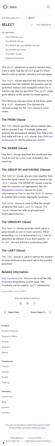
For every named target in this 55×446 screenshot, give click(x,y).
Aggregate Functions (13, 190)
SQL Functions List (12, 278)
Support (5, 347)
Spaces (5, 372)
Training (5, 382)
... (24, 18)
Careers (5, 407)
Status (5, 352)
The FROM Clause (13, 37)
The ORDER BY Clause (15, 50)
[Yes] (20, 303)
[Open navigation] (48, 7)
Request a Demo (9, 336)
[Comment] (34, 303)
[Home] (10, 7)
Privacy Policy (15, 428)
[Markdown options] (32, 25)
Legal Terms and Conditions (38, 441)
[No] (27, 303)
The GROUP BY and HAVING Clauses (22, 45)
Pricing (5, 341)
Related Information (14, 58)
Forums (5, 366)
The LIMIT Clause (13, 54)
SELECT (29, 70)
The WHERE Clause (14, 41)
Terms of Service (33, 428)
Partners (6, 413)
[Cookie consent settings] (3, 442)
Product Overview (10, 331)
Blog (4, 402)
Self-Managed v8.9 (11, 18)
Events (5, 377)
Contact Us (7, 396)
